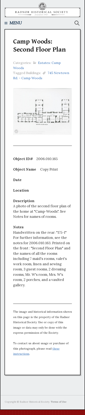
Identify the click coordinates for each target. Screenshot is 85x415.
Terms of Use (59, 401)
